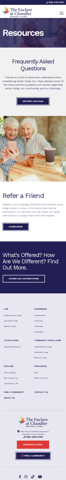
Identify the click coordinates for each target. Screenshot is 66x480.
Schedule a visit (33, 444)
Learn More (16, 226)
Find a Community (33, 455)
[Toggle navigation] (61, 13)
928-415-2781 (55, 2)
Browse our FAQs (33, 101)
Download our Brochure (24, 278)
